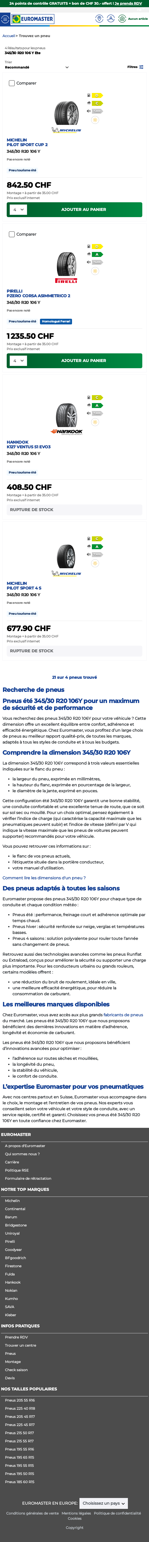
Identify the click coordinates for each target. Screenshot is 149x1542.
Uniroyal (12, 1233)
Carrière (12, 1162)
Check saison (16, 1370)
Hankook (12, 1282)
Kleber (10, 1315)
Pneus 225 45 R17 (20, 1425)
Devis (10, 1378)
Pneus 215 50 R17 (19, 1433)
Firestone (13, 1266)
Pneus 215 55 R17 (19, 1441)
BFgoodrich (15, 1258)
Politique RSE (17, 1170)
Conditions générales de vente (32, 1513)
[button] (135, 66)
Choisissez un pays (102, 1503)
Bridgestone (16, 1225)
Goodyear (13, 1249)
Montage (13, 1362)
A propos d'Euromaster (25, 1146)
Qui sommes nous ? (22, 1154)
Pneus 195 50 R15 (19, 1474)
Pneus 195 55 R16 (19, 1449)
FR (139, 10)
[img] (95, 120)
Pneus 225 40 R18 (20, 1408)
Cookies (74, 1518)
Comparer (26, 83)
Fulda (10, 1274)
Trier (8, 62)
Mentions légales (76, 1513)
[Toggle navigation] (5, 19)
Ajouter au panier (83, 209)
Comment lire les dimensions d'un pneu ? (44, 878)
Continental (15, 1209)
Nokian (11, 1290)
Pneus (10, 1353)
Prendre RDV (16, 1337)
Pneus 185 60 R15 (19, 1482)
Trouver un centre (20, 1345)
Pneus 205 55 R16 (20, 1400)
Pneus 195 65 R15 (19, 1457)
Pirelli (10, 1241)
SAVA (9, 1307)
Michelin (12, 1201)
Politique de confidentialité (117, 1513)
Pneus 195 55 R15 (19, 1465)
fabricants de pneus (123, 1015)
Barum (11, 1217)
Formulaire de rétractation (28, 1178)
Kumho (11, 1298)
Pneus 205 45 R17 (20, 1416)
